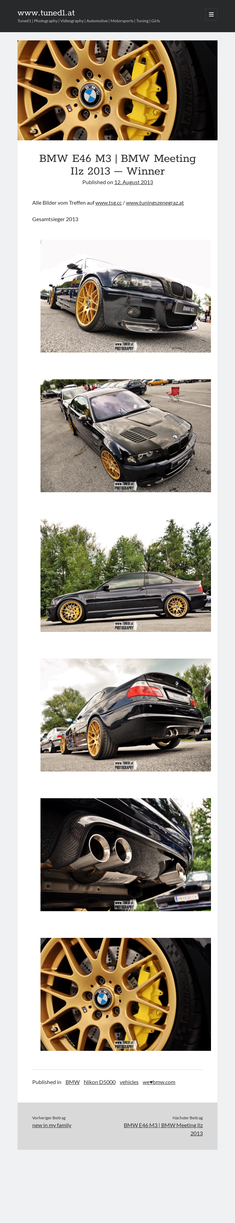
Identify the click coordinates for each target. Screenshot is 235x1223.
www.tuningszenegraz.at (155, 202)
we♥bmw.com (159, 1082)
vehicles (129, 1082)
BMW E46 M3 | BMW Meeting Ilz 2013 (163, 1129)
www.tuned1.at (46, 13)
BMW (73, 1082)
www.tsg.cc (108, 202)
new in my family (51, 1125)
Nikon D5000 (100, 1082)
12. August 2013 (133, 182)
